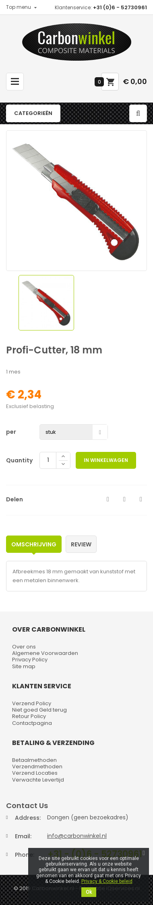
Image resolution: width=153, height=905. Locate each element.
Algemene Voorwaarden (45, 653)
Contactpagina (32, 723)
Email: (23, 836)
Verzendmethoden (37, 766)
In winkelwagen (106, 460)
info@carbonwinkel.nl (77, 836)
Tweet (124, 499)
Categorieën (33, 113)
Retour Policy (29, 716)
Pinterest (141, 499)
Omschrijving (33, 544)
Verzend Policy (31, 703)
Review (81, 544)
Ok (89, 892)
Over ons (24, 647)
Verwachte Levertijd (38, 780)
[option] (46, 302)
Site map (23, 666)
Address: (28, 818)
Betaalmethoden (34, 760)
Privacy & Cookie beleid (106, 881)
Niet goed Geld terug (39, 710)
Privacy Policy (30, 659)
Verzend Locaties (35, 773)
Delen (108, 499)
